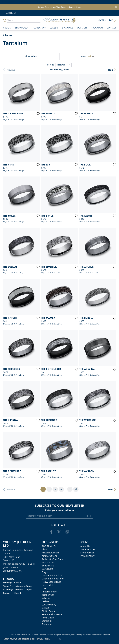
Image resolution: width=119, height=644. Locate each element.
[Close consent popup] (60, 639)
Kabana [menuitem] (46, 598)
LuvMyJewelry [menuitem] (49, 604)
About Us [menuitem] (85, 546)
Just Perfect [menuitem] (48, 595)
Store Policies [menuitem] (87, 552)
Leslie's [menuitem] (45, 601)
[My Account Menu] (11, 13)
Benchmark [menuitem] (48, 565)
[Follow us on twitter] (59, 532)
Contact (111, 27)
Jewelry (54, 27)
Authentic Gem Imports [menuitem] (54, 559)
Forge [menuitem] (45, 572)
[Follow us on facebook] (51, 532)
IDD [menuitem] (44, 588)
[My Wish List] (106, 20)
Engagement (22, 27)
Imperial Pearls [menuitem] (49, 591)
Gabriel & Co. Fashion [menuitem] (53, 578)
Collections (39, 27)
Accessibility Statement (101, 635)
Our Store (82, 27)
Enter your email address (59, 510)
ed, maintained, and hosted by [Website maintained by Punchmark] (70, 635)
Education (97, 27)
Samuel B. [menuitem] (47, 621)
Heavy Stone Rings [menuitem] (51, 582)
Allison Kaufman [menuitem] (50, 552)
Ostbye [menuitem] (45, 608)
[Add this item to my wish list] (38, 113)
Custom (7, 27)
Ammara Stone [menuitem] (49, 556)
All (76, 489)
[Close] (116, 7)
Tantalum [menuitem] (46, 624)
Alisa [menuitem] (44, 549)
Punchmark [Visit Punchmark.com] (87, 635)
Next (110, 69)
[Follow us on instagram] (67, 532)
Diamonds (67, 27)
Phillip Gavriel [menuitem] (49, 611)
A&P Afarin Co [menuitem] (49, 546)
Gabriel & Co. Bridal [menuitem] (52, 575)
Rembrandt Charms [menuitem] (52, 614)
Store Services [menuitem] (87, 549)
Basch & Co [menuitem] (47, 562)
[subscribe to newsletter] (89, 516)
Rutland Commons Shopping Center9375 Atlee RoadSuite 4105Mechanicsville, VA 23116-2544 (19, 560)
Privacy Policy (42, 639)
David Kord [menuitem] (47, 569)
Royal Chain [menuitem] (48, 617)
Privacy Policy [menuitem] (87, 556)
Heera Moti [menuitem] (47, 585)
